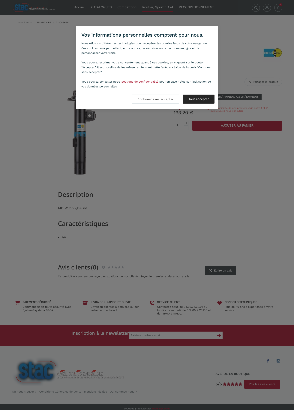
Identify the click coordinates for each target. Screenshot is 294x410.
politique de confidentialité (140, 81)
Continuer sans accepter (155, 99)
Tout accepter (199, 99)
